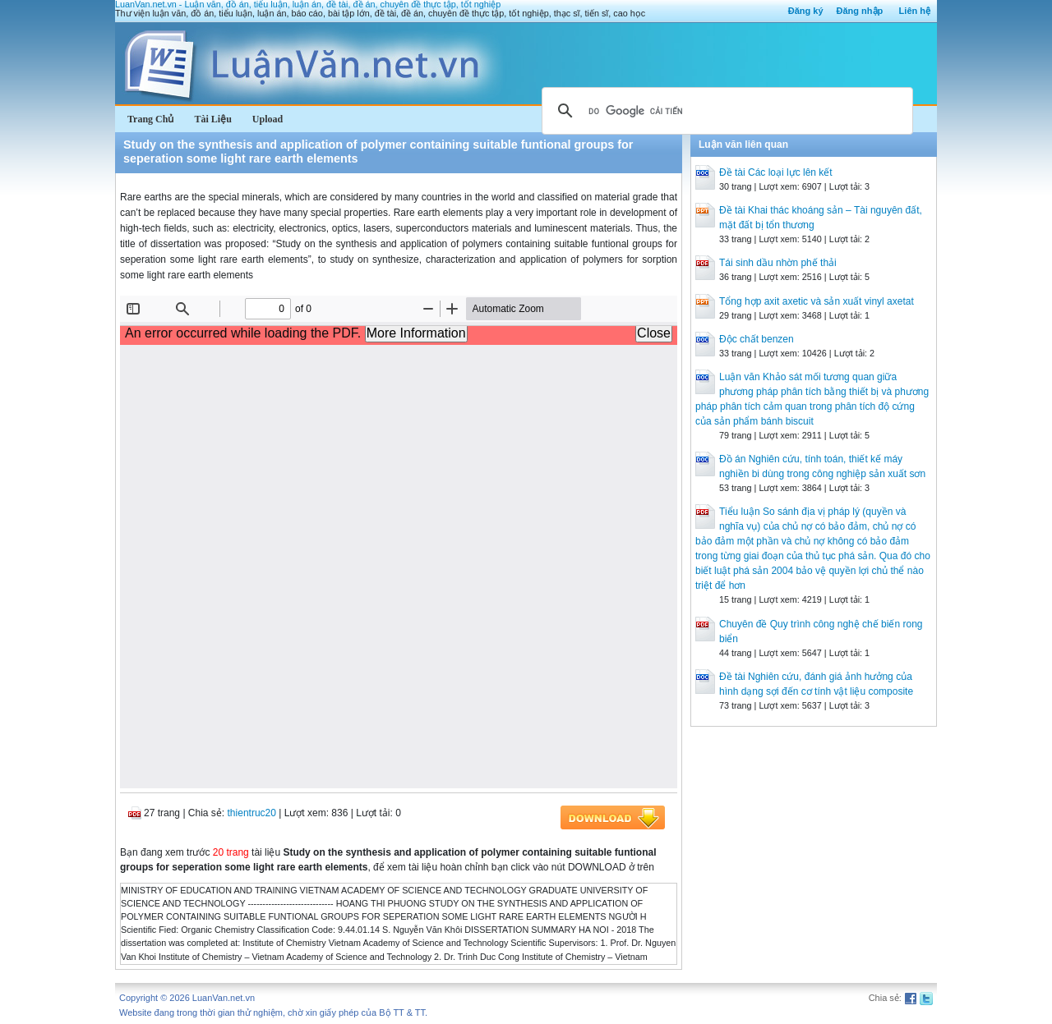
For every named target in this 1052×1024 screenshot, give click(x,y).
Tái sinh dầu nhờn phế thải (778, 263)
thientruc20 (252, 813)
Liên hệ (914, 11)
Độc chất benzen (756, 339)
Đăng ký (806, 11)
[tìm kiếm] (724, 111)
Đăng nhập (860, 11)
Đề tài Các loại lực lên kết (776, 172)
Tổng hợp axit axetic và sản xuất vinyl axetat (816, 301)
